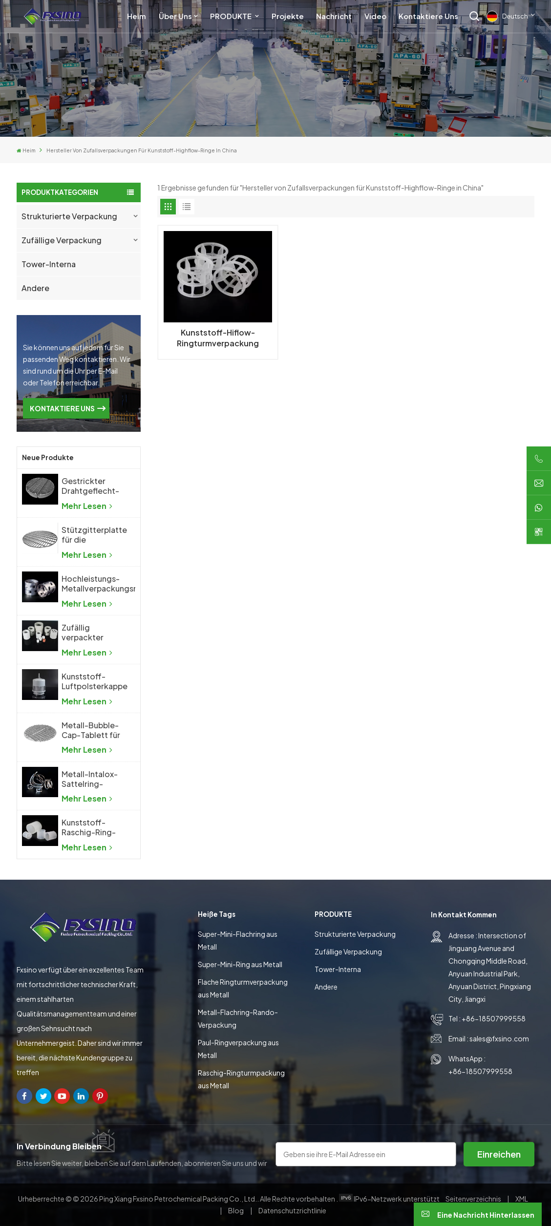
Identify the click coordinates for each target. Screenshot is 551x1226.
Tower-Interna (48, 264)
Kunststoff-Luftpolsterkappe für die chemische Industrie (94, 681)
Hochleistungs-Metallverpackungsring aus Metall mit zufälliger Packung (98, 583)
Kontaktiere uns (428, 16)
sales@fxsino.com (499, 1038)
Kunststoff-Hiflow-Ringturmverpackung (218, 337)
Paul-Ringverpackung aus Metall (238, 1048)
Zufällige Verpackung (61, 240)
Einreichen (499, 1154)
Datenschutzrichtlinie (292, 1210)
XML (521, 1198)
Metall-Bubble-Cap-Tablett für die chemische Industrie (91, 730)
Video (375, 16)
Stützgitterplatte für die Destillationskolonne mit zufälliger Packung (98, 535)
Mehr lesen (87, 506)
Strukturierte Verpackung (69, 216)
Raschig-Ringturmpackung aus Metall (241, 1079)
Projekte (288, 16)
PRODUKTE (231, 16)
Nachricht (334, 16)
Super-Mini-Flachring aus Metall (237, 940)
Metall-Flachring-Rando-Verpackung (238, 1018)
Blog (236, 1210)
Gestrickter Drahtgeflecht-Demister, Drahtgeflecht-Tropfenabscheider (98, 486)
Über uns (175, 16)
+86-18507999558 (494, 1018)
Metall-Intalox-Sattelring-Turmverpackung (93, 779)
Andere (35, 288)
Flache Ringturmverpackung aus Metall (243, 988)
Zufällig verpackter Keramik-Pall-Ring (87, 632)
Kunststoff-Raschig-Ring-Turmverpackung (93, 827)
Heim (136, 16)
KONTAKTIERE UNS (62, 408)
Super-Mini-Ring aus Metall (240, 964)
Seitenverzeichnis (473, 1198)
